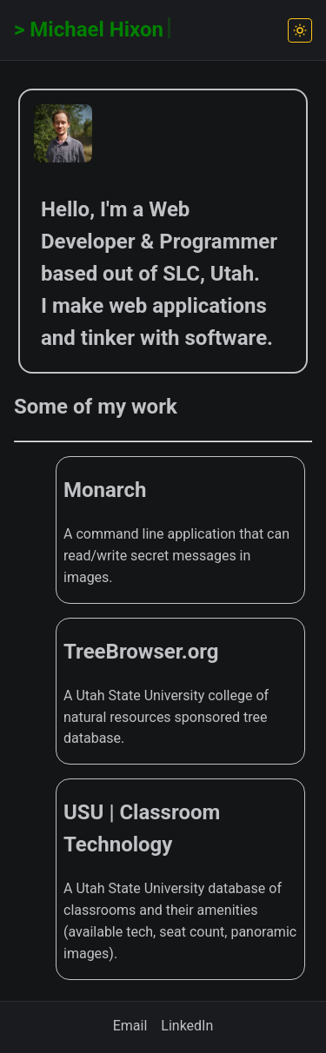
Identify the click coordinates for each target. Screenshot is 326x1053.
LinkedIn (187, 1025)
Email (130, 1025)
